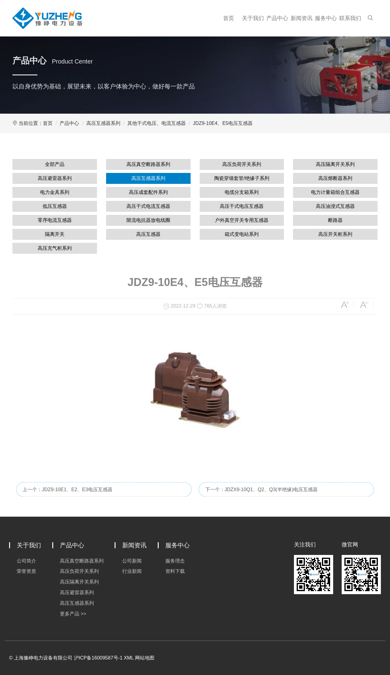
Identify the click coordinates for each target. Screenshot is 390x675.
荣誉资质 (26, 571)
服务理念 (175, 560)
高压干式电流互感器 (148, 206)
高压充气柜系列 (55, 248)
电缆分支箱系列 (242, 192)
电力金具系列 (54, 192)
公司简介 (26, 560)
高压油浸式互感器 (335, 206)
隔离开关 (54, 234)
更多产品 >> (73, 613)
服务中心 (326, 18)
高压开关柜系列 (335, 234)
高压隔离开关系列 (335, 164)
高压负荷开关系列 (241, 164)
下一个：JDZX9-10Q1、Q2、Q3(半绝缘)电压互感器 (261, 496)
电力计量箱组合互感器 (335, 192)
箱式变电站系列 (242, 234)
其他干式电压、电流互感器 (156, 123)
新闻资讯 (301, 18)
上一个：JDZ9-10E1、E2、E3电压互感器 (67, 496)
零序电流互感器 (55, 220)
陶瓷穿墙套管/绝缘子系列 (241, 178)
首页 (228, 18)
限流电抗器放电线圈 (148, 220)
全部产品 (54, 164)
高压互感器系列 (103, 123)
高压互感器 (148, 234)
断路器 (335, 220)
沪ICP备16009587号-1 (98, 657)
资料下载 (175, 571)
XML (128, 657)
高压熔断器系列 (335, 178)
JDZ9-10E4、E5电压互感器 (223, 123)
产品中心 (277, 18)
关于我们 (253, 18)
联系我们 (350, 18)
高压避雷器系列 (55, 178)
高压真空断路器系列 (148, 164)
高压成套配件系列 (148, 192)
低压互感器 (55, 206)
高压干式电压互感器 (242, 206)
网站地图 (144, 657)
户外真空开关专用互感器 (241, 220)
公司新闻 (132, 560)
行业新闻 (132, 571)
